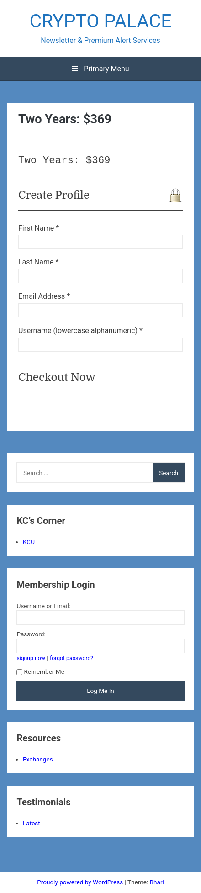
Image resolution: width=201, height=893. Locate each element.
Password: (30, 634)
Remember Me (40, 671)
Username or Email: (43, 605)
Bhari (157, 882)
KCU (29, 541)
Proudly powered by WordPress (80, 882)
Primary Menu (100, 68)
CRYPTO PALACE (100, 21)
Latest (31, 823)
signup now (30, 658)
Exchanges (38, 759)
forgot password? (71, 658)
